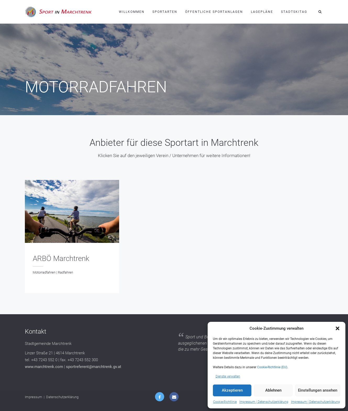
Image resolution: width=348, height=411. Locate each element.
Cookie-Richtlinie (225, 402)
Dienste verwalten (228, 376)
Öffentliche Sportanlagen (214, 12)
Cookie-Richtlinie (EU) (272, 367)
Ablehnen (273, 390)
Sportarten (164, 12)
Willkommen (132, 12)
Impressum (33, 397)
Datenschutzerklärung (62, 397)
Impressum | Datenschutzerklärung (263, 402)
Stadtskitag (294, 12)
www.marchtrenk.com (44, 366)
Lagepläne (262, 12)
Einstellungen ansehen (317, 390)
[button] (337, 328)
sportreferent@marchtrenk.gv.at (93, 366)
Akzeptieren (232, 390)
